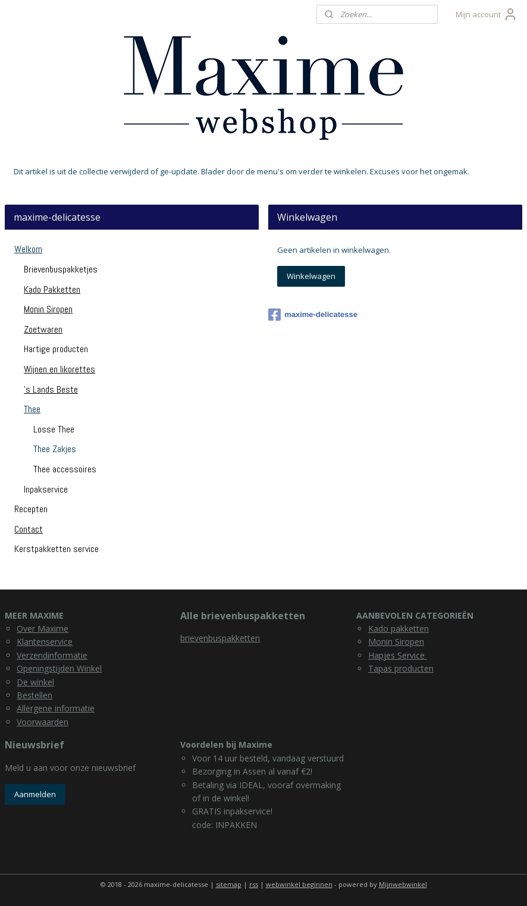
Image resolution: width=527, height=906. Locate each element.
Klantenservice (45, 641)
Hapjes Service (397, 655)
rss (253, 884)
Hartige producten (56, 349)
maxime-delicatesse (312, 315)
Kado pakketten (398, 628)
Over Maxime (42, 628)
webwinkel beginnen (299, 884)
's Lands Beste (51, 389)
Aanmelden (35, 794)
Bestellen (34, 695)
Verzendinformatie (52, 655)
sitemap (228, 884)
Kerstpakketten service (56, 549)
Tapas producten (401, 668)
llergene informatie (58, 708)
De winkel (35, 682)
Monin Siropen (48, 309)
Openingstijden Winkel (59, 668)
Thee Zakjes (54, 449)
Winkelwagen (311, 276)
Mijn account (486, 14)
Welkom (28, 249)
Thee (32, 409)
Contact (28, 529)
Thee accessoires (64, 469)
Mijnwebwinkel (403, 884)
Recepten (31, 509)
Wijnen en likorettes (59, 369)
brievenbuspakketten (220, 638)
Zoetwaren (43, 329)
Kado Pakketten (52, 289)
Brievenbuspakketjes (61, 269)
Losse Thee (53, 429)
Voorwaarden (42, 722)
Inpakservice (46, 489)
